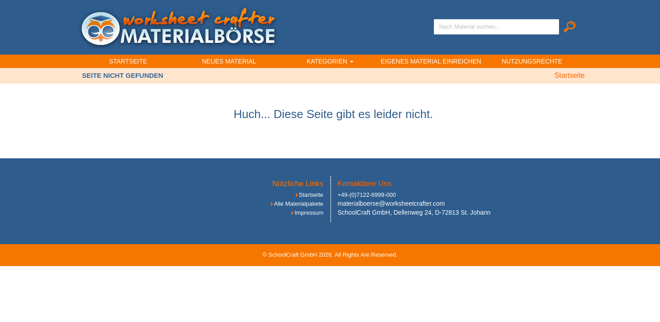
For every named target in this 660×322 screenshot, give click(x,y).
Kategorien (330, 61)
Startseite (128, 61)
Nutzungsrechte (532, 61)
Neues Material (229, 61)
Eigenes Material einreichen (431, 61)
